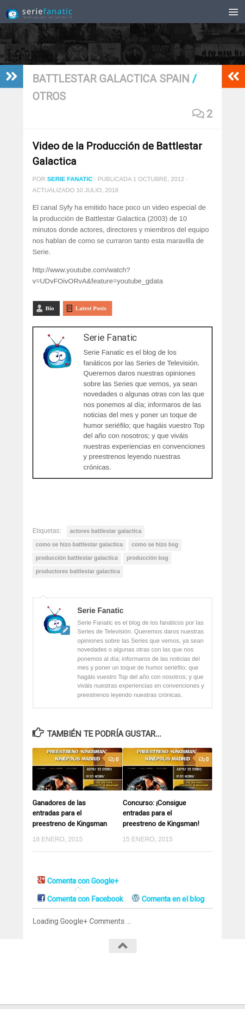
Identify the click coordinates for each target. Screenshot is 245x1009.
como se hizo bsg (155, 544)
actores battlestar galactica (106, 531)
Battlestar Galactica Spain (110, 79)
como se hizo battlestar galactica (79, 544)
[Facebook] (106, 977)
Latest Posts (91, 308)
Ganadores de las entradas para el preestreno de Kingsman (69, 813)
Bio (49, 308)
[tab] (78, 881)
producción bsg (147, 558)
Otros (49, 96)
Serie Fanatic (70, 178)
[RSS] (139, 977)
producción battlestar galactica (77, 558)
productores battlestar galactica (78, 571)
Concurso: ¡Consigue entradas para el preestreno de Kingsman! (161, 813)
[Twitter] (122, 977)
